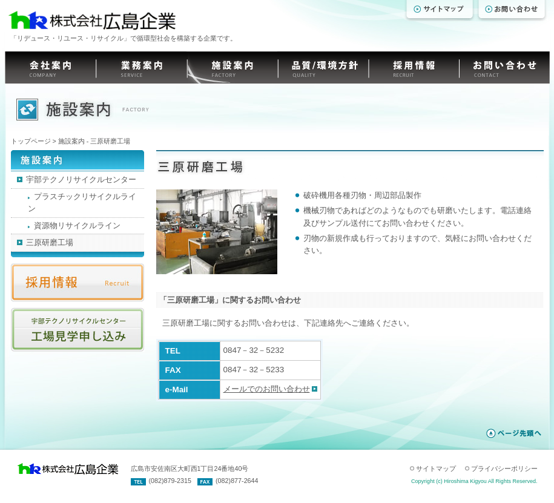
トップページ (31, 141)
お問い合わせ (504, 67)
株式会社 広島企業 (91, 20)
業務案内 (141, 67)
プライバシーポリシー (504, 468)
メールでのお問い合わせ (266, 388)
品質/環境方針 (322, 67)
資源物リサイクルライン (74, 225)
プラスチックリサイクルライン (82, 202)
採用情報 (413, 67)
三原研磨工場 (45, 242)
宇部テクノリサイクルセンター (76, 179)
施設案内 (231, 67)
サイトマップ (436, 468)
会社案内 (50, 67)
